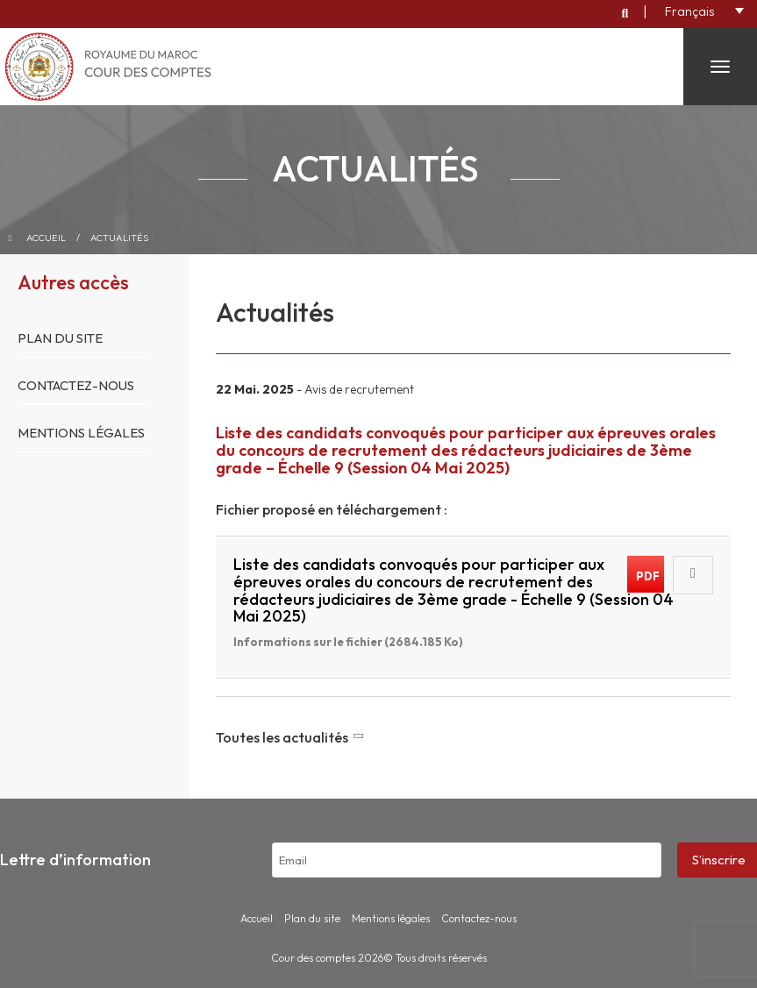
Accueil (46, 237)
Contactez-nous (76, 385)
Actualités (119, 237)
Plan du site (60, 338)
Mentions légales (81, 432)
